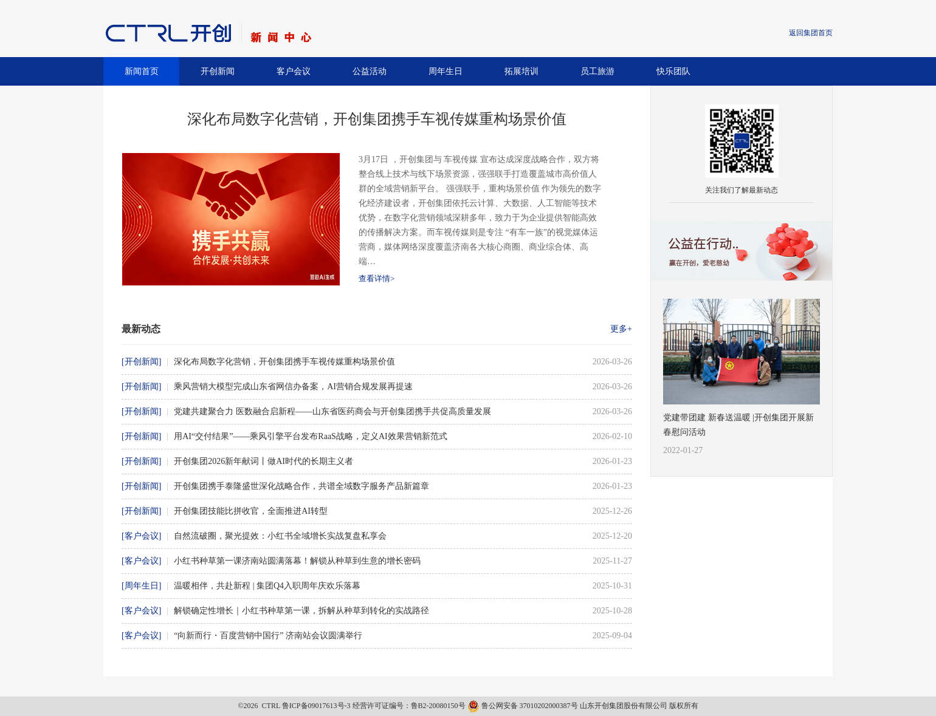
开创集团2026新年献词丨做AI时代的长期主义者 (263, 461)
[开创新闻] (141, 361)
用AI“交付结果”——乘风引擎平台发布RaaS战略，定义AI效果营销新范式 (310, 436)
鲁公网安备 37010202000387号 (523, 705)
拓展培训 (521, 71)
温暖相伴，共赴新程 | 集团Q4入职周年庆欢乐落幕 (267, 585)
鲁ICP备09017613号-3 (316, 705)
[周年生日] (141, 585)
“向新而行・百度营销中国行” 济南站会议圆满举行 (268, 635)
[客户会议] (141, 535)
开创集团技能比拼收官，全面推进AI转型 (251, 511)
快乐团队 (673, 71)
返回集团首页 (811, 33)
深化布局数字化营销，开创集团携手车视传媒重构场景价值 (284, 361)
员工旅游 (597, 71)
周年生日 (445, 71)
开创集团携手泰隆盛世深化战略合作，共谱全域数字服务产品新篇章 (301, 486)
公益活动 (370, 71)
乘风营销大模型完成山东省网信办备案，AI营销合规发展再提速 (293, 386)
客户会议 (294, 71)
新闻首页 (142, 71)
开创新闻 (218, 71)
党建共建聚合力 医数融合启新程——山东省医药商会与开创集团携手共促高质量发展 (332, 411)
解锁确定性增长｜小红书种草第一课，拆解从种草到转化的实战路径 (301, 610)
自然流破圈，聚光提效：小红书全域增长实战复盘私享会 (280, 535)
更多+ (621, 328)
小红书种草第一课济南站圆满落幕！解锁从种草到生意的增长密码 (297, 560)
